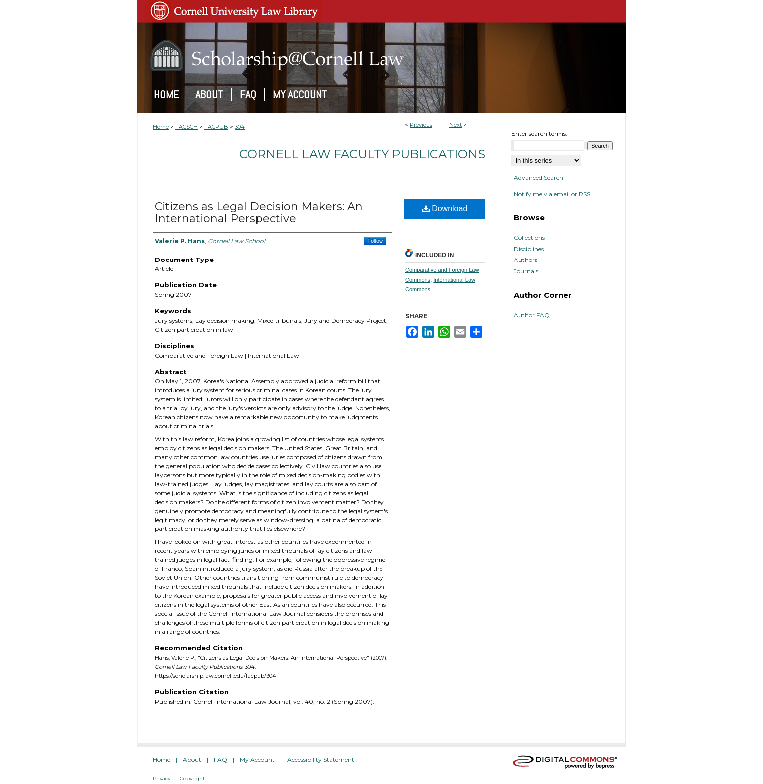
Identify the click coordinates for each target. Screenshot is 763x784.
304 (240, 126)
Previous (421, 124)
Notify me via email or (552, 194)
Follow (375, 241)
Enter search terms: (539, 133)
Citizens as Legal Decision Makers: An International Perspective (259, 212)
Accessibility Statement (320, 759)
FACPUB (216, 126)
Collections (529, 237)
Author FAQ (532, 315)
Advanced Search (538, 177)
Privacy (161, 778)
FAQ (220, 759)
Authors (525, 260)
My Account (257, 759)
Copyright (192, 778)
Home (161, 126)
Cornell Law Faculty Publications (362, 154)
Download (445, 208)
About (192, 759)
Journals (526, 271)
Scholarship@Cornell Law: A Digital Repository (381, 55)
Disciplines (529, 249)
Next (455, 124)
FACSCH (186, 126)
